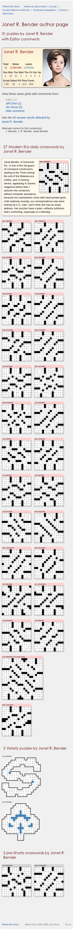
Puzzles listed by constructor (16, 10)
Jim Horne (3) (14, 107)
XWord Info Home (11, 6)
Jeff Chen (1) (13, 103)
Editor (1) (11, 99)
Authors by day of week (35, 6)
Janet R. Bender (18, 51)
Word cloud (8, 13)
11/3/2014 (29, 67)
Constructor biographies (44, 10)
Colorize (63, 10)
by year (53, 6)
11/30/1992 (16, 67)
